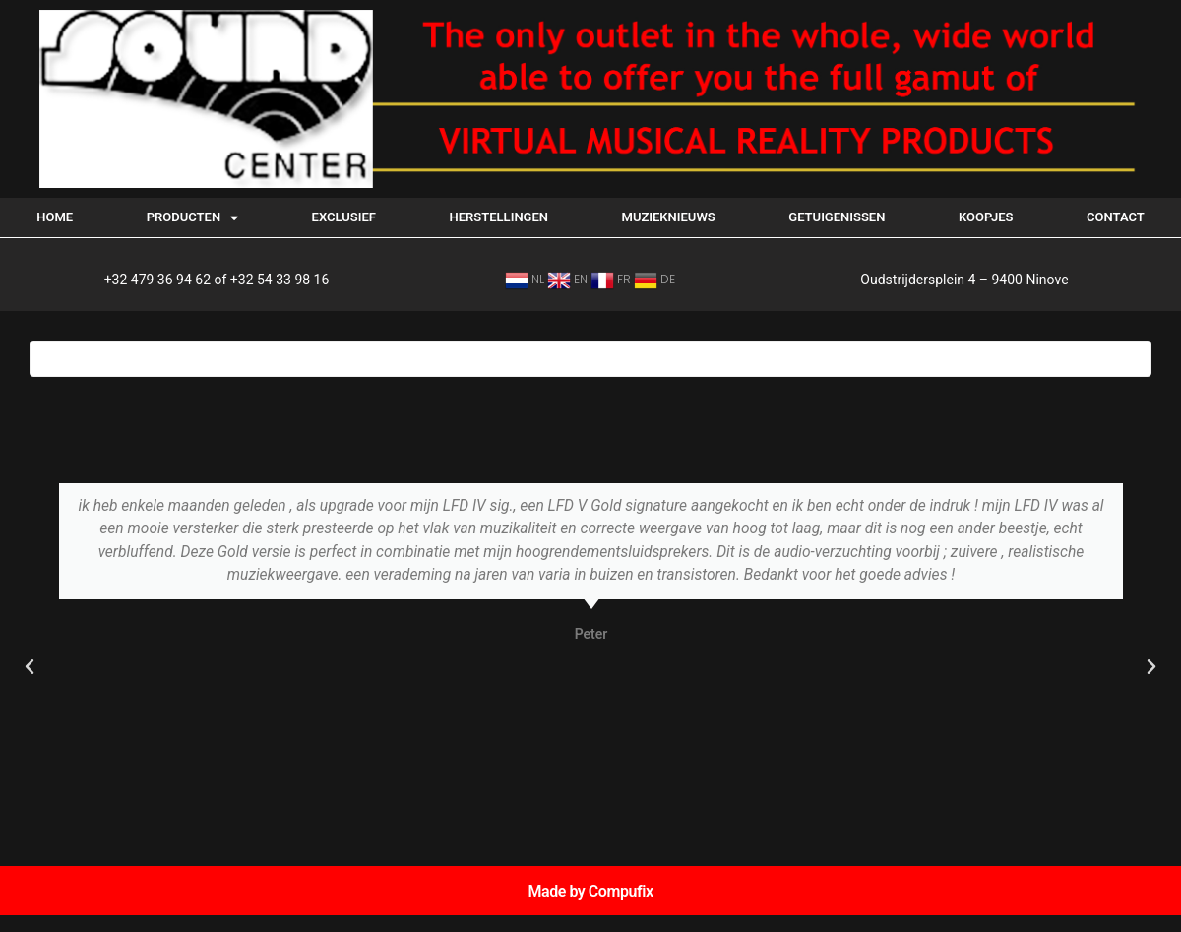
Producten (192, 218)
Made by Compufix (590, 891)
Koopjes (986, 217)
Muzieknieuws (668, 217)
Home (54, 217)
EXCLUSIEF (344, 217)
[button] (29, 667)
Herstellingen (499, 217)
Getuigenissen (836, 217)
